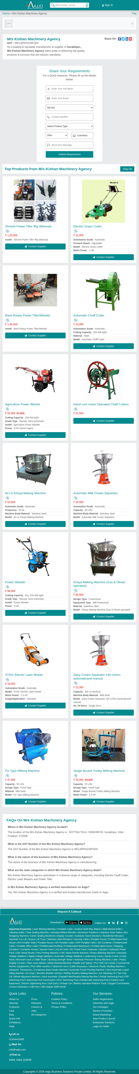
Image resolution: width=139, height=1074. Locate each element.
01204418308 (16, 1038)
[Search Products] (51, 4)
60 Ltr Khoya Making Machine (25, 492)
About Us (14, 998)
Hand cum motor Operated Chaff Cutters (101, 403)
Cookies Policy (59, 998)
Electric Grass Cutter (87, 226)
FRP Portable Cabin (86, 942)
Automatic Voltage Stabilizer (68, 955)
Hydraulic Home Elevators (88, 935)
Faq (134, 12)
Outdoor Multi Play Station (88, 928)
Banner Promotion (102, 1010)
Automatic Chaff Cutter (88, 314)
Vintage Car (66, 983)
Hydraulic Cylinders (98, 949)
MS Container (105, 942)
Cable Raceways (78, 966)
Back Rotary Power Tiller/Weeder (27, 314)
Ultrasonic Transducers (20, 969)
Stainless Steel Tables (111, 932)
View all (127, 168)
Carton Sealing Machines (42, 935)
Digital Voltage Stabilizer (40, 955)
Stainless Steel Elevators (59, 938)
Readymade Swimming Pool (94, 979)
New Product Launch (104, 1018)
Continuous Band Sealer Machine (51, 969)
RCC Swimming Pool (67, 979)
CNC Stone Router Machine (74, 952)
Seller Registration (103, 998)
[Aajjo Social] (109, 922)
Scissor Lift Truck (37, 938)
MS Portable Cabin (64, 942)
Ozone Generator (19, 986)
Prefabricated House (101, 945)
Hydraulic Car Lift (17, 938)
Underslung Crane (94, 955)
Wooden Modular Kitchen (49, 972)
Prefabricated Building (51, 945)
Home (6, 12)
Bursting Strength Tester (60, 959)
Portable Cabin (65, 928)
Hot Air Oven (62, 949)
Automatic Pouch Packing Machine (87, 969)
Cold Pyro (34, 986)
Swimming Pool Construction (41, 979)
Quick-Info (14, 1018)
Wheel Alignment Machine (27, 976)
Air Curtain (110, 962)
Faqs (11, 1025)
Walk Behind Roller (112, 928)
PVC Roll (98, 962)
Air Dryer (30, 972)
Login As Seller (101, 1025)
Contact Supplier (35, 245)
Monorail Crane (24, 959)
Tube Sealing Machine (37, 932)
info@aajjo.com (17, 1049)
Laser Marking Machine (44, 928)
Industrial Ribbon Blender (63, 932)
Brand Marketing (102, 1014)
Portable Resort (45, 942)
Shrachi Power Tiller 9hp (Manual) (28, 226)
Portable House (98, 938)
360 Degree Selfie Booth (53, 986)
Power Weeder (15, 581)
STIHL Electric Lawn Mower (24, 674)
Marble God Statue (82, 962)
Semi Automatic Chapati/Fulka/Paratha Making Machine (70, 976)
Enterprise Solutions (104, 1022)
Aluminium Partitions (88, 932)
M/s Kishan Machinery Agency (29, 12)
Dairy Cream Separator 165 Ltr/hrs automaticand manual (96, 676)
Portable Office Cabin (27, 945)
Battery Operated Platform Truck (90, 983)
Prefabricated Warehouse (77, 945)
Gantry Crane (111, 955)
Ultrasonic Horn (60, 966)
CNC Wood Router (25, 952)
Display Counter (65, 935)
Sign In (107, 4)
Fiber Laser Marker (36, 962)
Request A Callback (69, 911)
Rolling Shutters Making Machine (80, 972)
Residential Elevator (113, 935)
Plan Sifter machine (41, 966)
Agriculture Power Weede (22, 403)
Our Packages (100, 1006)
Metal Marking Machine (59, 962)
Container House (29, 949)
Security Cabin (81, 938)
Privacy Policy (58, 1006)
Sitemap (13, 1002)
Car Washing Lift (107, 972)
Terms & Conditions (61, 1002)
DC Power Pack (78, 949)
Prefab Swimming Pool (111, 976)
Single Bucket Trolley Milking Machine (99, 770)
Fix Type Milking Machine (22, 770)
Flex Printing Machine (47, 952)
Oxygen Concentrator (118, 983)
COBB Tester (39, 959)
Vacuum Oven (47, 949)
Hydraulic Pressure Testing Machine (93, 959)
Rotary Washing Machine (102, 952)
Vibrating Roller (16, 932)
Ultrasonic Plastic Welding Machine (106, 966)
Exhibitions (15, 1022)
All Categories (38, 1014)
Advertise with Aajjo (103, 1002)
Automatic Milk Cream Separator (95, 492)
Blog (11, 1014)
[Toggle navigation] (132, 23)
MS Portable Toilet (26, 942)
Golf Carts (53, 983)
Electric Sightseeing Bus (34, 983)
